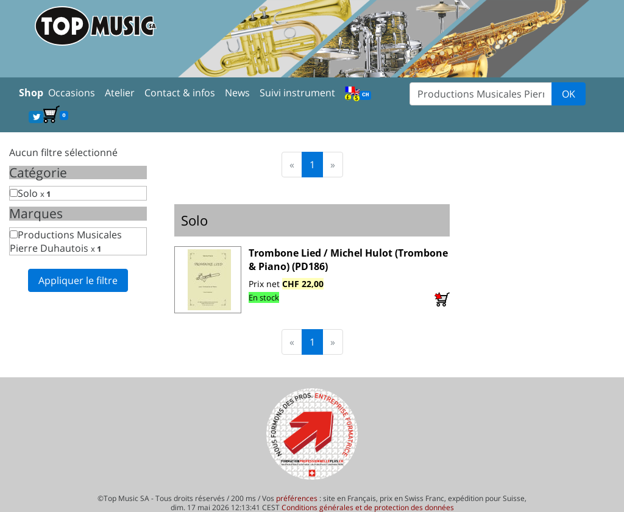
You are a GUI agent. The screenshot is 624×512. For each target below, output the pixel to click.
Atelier (120, 92)
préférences (296, 498)
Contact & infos (179, 92)
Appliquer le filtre (78, 280)
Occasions (71, 92)
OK (568, 94)
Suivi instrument (297, 92)
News (237, 92)
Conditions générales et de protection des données (368, 507)
